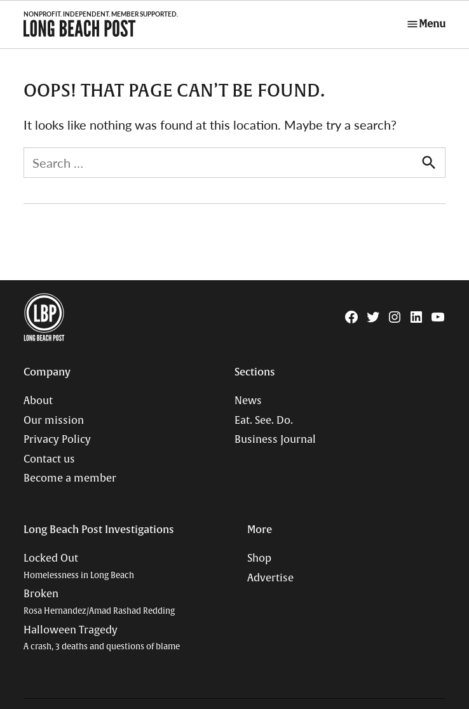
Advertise (270, 578)
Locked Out (79, 566)
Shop (259, 558)
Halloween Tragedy (102, 638)
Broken (99, 602)
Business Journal (275, 439)
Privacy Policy (57, 439)
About (38, 401)
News (248, 401)
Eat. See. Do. (263, 420)
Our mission (54, 420)
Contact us (49, 459)
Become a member (70, 478)
